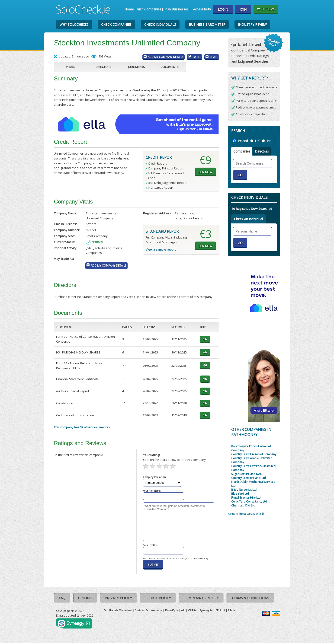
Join (243, 9)
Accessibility (202, 9)
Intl (269, 141)
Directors (103, 67)
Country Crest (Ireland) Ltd (248, 478)
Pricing (85, 597)
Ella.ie (231, 610)
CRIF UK (220, 610)
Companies (241, 151)
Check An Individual (248, 219)
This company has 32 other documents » (82, 427)
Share (214, 57)
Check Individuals (160, 24)
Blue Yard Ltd (240, 494)
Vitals (70, 67)
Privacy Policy (118, 597)
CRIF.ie (192, 610)
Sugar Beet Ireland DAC (246, 474)
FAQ (62, 597)
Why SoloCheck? (74, 24)
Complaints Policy (201, 597)
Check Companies (116, 24)
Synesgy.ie (205, 610)
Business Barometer (207, 24)
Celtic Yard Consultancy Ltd (249, 501)
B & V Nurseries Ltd (244, 490)
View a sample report (161, 249)
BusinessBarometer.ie (148, 610)
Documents (170, 67)
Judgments (136, 67)
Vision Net (125, 610)
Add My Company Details (165, 57)
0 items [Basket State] (265, 8)
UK (257, 141)
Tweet (196, 57)
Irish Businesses (176, 9)
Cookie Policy (158, 597)
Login (223, 9)
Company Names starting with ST (246, 513)
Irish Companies (149, 9)
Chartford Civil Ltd (243, 505)
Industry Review (252, 24)
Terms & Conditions (250, 597)
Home (129, 9)
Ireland (243, 141)
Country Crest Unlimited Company (253, 454)
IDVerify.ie (171, 610)
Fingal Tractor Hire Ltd (245, 498)
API (183, 610)
